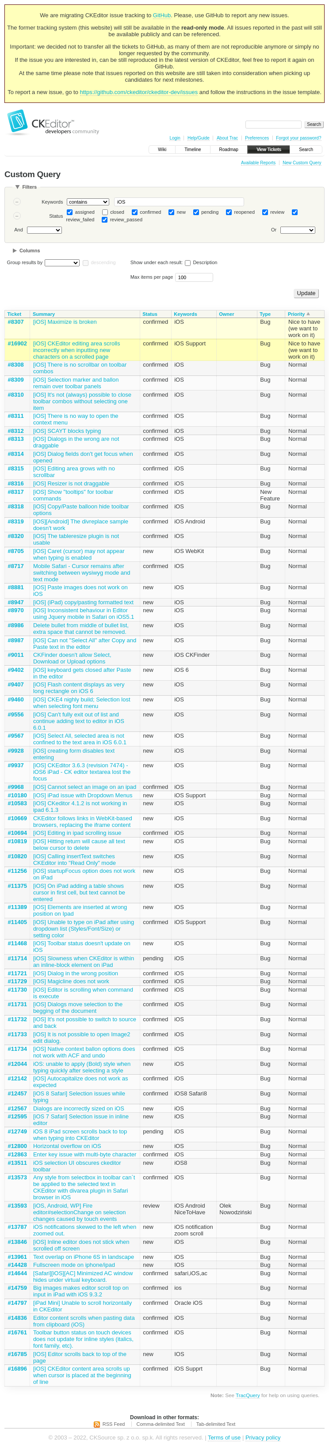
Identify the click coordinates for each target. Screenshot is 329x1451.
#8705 (16, 551)
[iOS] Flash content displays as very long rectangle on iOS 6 (79, 687)
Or (273, 230)
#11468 (17, 943)
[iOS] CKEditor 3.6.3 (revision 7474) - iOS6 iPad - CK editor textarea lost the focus (81, 772)
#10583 (17, 803)
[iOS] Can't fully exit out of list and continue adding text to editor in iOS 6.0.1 (78, 721)
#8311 (16, 416)
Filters (29, 186)
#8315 (16, 468)
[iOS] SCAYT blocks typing (67, 431)
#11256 (17, 871)
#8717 (16, 566)
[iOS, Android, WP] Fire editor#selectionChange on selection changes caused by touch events (79, 1212)
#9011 (16, 655)
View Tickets (268, 149)
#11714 (17, 958)
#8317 (16, 492)
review (277, 212)
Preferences (257, 138)
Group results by (25, 262)
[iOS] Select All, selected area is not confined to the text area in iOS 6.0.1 (79, 739)
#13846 (17, 1242)
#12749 (17, 1131)
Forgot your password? (298, 138)
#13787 (17, 1227)
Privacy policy (262, 1437)
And (18, 230)
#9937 (16, 765)
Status (56, 216)
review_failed (80, 219)
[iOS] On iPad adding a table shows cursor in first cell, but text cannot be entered (79, 892)
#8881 (16, 587)
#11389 (17, 907)
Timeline (192, 149)
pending (209, 212)
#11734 (17, 1049)
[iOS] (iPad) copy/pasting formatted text (83, 602)
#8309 (16, 379)
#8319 (16, 521)
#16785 (17, 1354)
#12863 (17, 1154)
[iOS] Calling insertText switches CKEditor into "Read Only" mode (74, 859)
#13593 (17, 1205)
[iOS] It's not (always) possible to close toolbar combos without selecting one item (82, 401)
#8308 (16, 364)
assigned (85, 212)
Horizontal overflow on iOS (67, 1146)
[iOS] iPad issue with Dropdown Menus (83, 795)
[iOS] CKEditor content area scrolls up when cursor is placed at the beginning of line (82, 1375)
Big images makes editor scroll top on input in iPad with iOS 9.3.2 (81, 1291)
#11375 (17, 886)
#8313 (16, 439)
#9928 (16, 750)
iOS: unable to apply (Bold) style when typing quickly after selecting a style (81, 1067)
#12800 (17, 1146)
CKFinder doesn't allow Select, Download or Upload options (72, 658)
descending (103, 262)
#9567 (16, 735)
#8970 (16, 610)
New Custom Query (302, 162)
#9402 (16, 670)
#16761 (17, 1332)
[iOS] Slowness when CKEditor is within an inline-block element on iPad (83, 961)
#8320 (16, 536)
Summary (44, 314)
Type (265, 314)
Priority (296, 314)
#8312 (16, 431)
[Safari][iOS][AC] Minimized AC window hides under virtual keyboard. (83, 1276)
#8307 (16, 321)
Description (201, 262)
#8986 (16, 625)
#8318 (16, 506)
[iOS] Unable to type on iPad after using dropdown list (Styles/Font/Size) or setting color (83, 929)
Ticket (15, 314)
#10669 (17, 818)
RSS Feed (114, 1424)
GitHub (162, 15)
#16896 (17, 1368)
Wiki (162, 149)
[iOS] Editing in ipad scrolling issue (77, 833)
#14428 (17, 1265)
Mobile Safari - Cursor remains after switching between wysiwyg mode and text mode (81, 573)
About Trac (227, 138)
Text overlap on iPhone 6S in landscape (83, 1257)
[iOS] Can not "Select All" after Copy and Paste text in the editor (84, 643)
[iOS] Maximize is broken (65, 321)
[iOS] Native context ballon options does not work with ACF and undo (84, 1052)
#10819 (17, 841)
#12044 (17, 1064)
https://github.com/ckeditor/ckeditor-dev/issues (139, 92)
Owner (226, 314)
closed (117, 212)
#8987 (16, 640)
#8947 (16, 602)
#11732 (17, 1019)
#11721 (17, 973)
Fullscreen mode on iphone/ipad (74, 1265)
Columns (29, 250)
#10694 (17, 833)
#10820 (17, 856)
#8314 (16, 454)
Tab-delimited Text (215, 1424)
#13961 (17, 1257)
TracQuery (248, 1395)
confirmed (150, 212)
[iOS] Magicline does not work (71, 981)
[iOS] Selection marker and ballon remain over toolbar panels (76, 383)
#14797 (17, 1302)
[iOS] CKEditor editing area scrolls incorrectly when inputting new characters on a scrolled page (76, 350)
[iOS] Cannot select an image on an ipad (84, 787)
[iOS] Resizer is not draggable (71, 483)
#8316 (16, 483)
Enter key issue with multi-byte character (84, 1154)
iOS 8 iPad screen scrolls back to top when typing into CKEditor (80, 1134)
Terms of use (224, 1437)
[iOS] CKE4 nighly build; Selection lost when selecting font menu (81, 702)
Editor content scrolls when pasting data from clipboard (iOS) (84, 1321)
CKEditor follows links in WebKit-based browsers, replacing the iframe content (82, 821)
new (181, 212)
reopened (244, 212)
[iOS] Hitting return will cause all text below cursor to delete (79, 844)
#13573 (17, 1177)
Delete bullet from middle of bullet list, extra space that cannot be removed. (81, 628)
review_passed (126, 219)
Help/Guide (198, 138)
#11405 (17, 922)
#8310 (16, 394)
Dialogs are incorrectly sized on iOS (78, 1108)
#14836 (17, 1318)
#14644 (17, 1273)
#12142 (17, 1078)
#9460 (16, 699)
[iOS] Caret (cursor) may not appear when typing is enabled (79, 554)
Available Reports (258, 162)
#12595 (17, 1116)
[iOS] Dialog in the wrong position (75, 973)
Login (174, 138)
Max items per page (151, 277)
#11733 (17, 1034)
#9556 (16, 714)
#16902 (17, 343)
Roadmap (228, 149)
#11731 (17, 1004)
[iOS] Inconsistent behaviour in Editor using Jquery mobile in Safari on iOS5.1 (83, 613)
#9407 (16, 684)
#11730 (17, 989)
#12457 (17, 1093)
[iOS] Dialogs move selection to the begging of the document (77, 1007)
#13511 (17, 1162)
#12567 (17, 1108)
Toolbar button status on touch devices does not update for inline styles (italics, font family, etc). (83, 1339)
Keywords (52, 202)
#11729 (17, 981)
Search (306, 149)
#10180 (17, 795)
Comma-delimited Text (161, 1424)
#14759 (17, 1287)
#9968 (16, 787)
